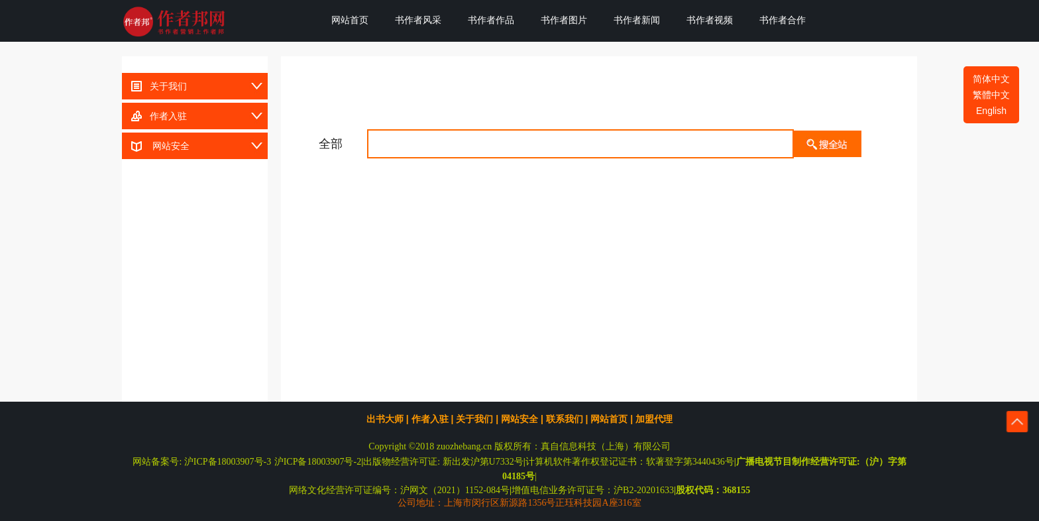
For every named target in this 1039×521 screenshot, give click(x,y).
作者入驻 (154, 113)
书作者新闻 (637, 20)
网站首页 (349, 20)
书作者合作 (782, 20)
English (991, 110)
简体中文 (991, 79)
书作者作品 (491, 20)
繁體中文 (991, 94)
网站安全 (156, 143)
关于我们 (154, 83)
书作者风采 (418, 20)
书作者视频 (709, 20)
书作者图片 (564, 20)
